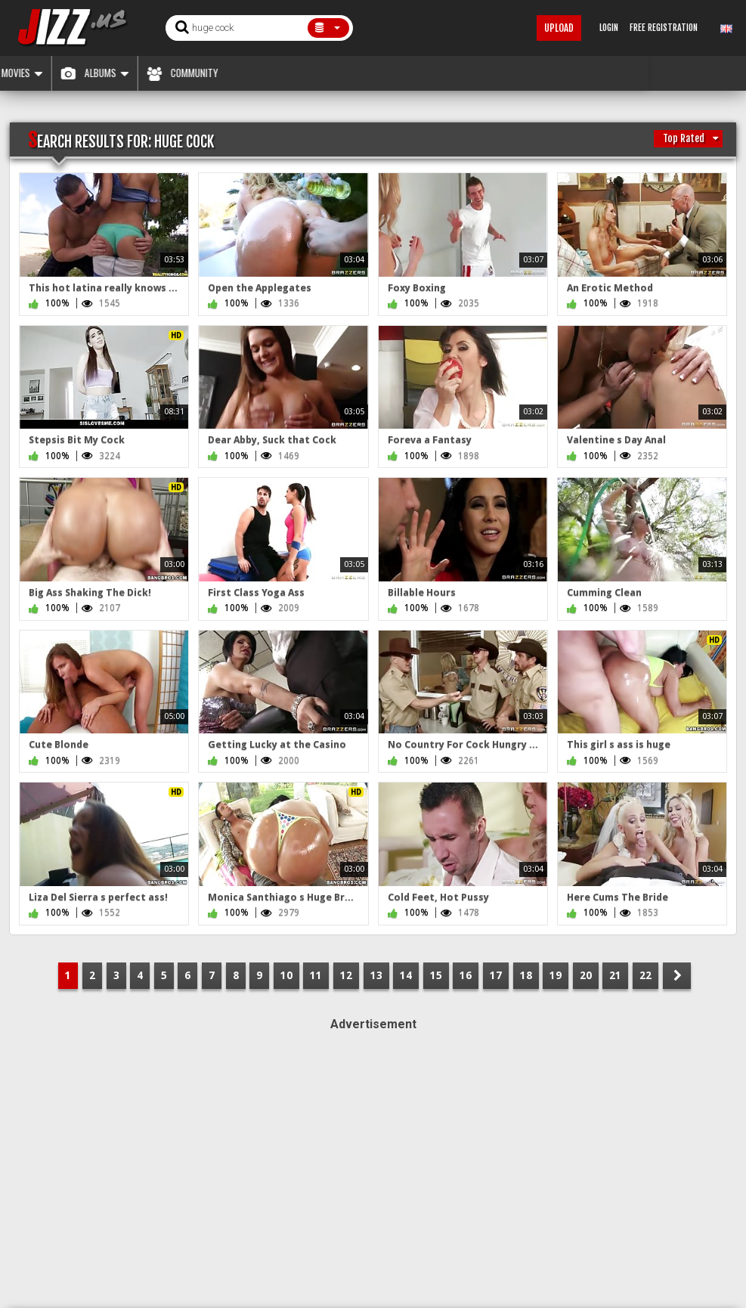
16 (466, 975)
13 (376, 975)
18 (526, 975)
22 (645, 975)
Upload (559, 28)
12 (346, 975)
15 (436, 975)
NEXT (677, 975)
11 (316, 975)
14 (406, 975)
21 (615, 975)
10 (286, 975)
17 (496, 975)
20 (586, 975)
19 (555, 975)
